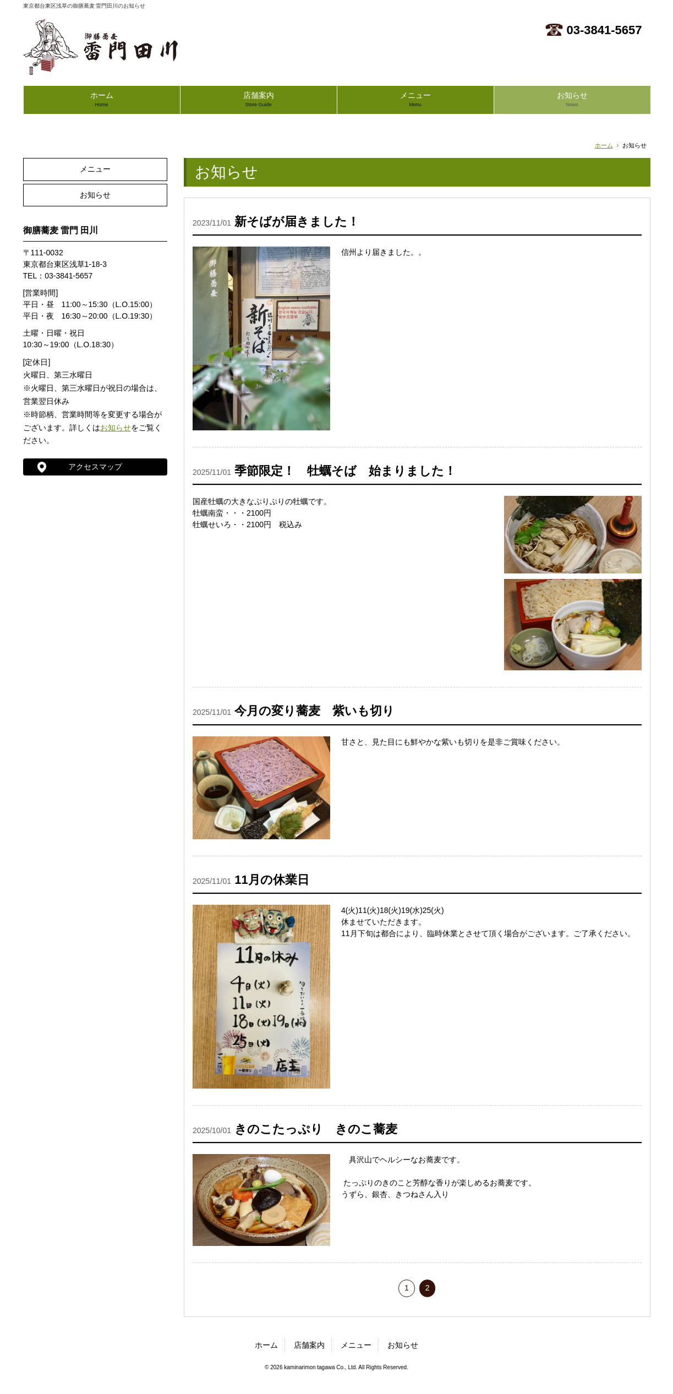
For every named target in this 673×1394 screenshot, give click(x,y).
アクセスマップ (95, 466)
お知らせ (572, 99)
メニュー (415, 99)
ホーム (101, 99)
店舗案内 (258, 99)
